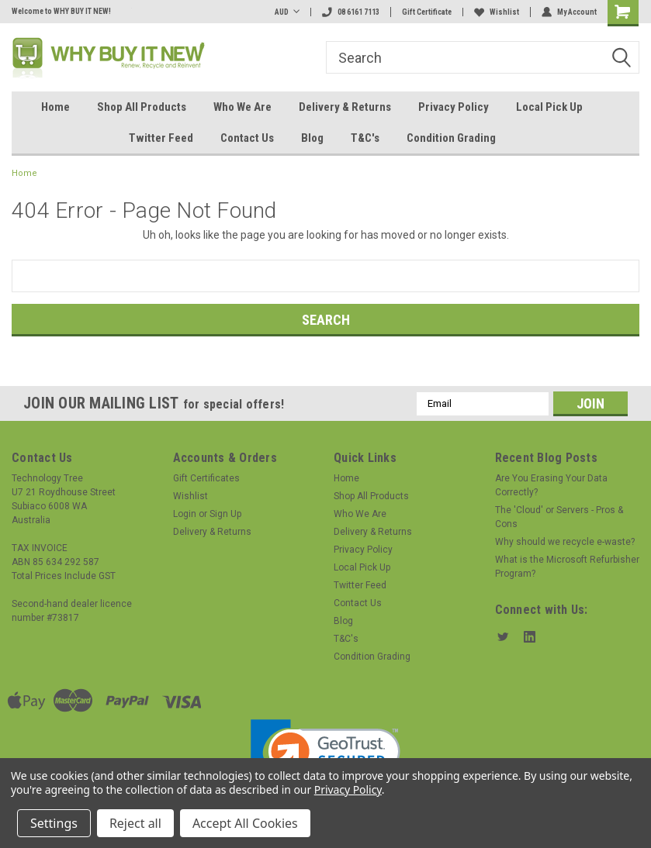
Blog (312, 138)
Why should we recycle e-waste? (565, 541)
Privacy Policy (453, 107)
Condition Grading (451, 138)
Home (55, 107)
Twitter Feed (161, 138)
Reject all (135, 823)
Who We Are (242, 107)
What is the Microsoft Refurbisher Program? (567, 566)
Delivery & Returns (345, 107)
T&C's (365, 138)
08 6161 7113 (350, 12)
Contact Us (247, 138)
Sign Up (225, 513)
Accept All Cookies (245, 823)
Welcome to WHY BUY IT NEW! (61, 11)
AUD (287, 12)
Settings (54, 823)
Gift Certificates (206, 478)
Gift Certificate (427, 12)
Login (184, 513)
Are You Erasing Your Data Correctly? (551, 485)
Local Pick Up (549, 107)
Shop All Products (141, 107)
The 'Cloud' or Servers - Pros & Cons (559, 517)
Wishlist (496, 12)
